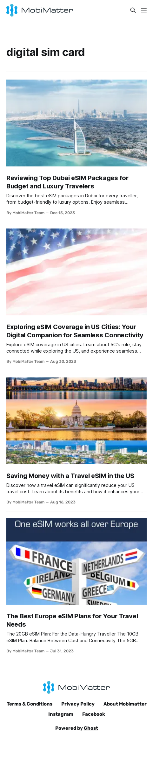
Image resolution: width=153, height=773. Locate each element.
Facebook (93, 714)
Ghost (91, 728)
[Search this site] (133, 10)
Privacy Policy (78, 704)
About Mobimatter (125, 704)
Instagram (60, 714)
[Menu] (144, 10)
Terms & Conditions (29, 704)
